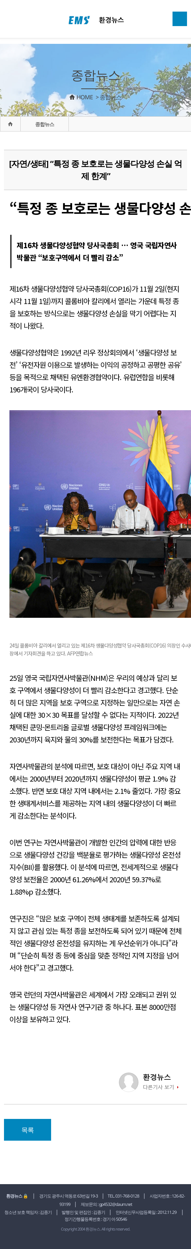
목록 (27, 1129)
